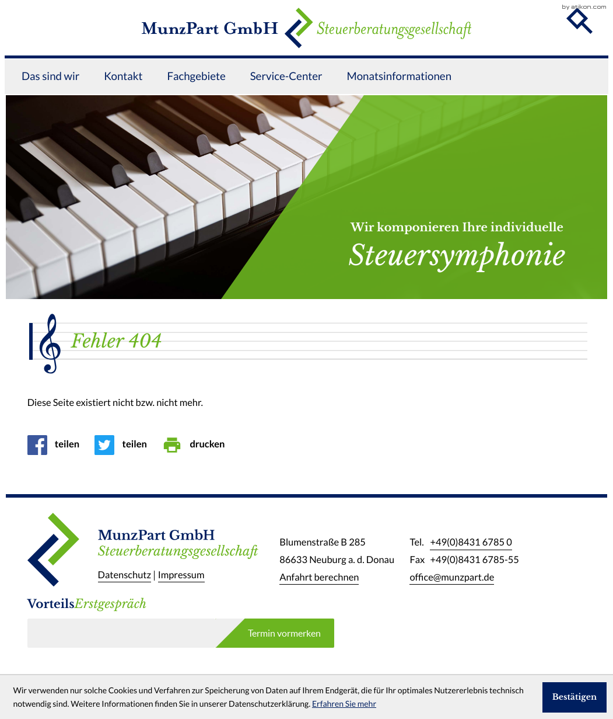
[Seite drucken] (197, 445)
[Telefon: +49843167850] (471, 543)
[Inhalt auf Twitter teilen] (124, 445)
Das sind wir (50, 94)
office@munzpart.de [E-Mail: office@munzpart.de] (451, 577)
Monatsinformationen (399, 94)
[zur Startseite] (307, 36)
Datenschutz (125, 575)
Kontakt (123, 94)
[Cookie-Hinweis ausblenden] (574, 697)
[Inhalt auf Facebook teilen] (57, 445)
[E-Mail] (121, 633)
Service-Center (286, 94)
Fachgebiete (196, 94)
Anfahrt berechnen (319, 577)
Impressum (181, 575)
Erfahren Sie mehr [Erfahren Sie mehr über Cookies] (344, 703)
